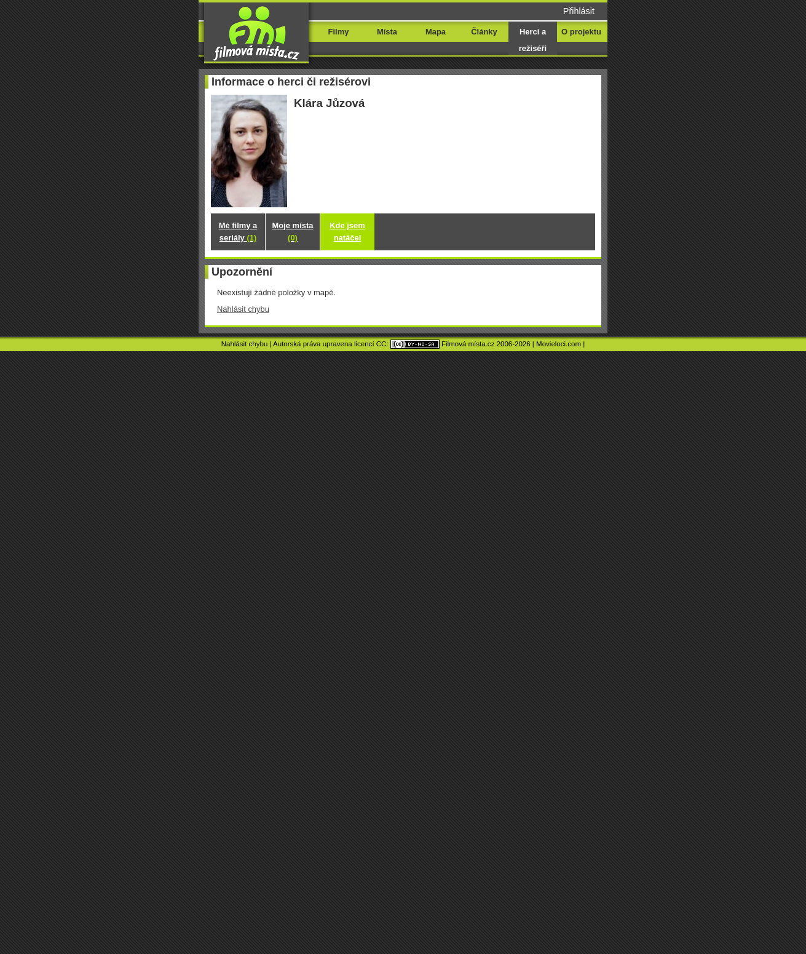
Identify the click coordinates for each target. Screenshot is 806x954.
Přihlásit (579, 11)
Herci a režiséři (533, 40)
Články (484, 31)
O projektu (581, 31)
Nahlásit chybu (243, 309)
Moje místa (293, 231)
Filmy (338, 31)
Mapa (435, 31)
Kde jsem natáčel (347, 231)
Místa (387, 31)
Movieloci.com (558, 344)
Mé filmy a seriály (238, 231)
